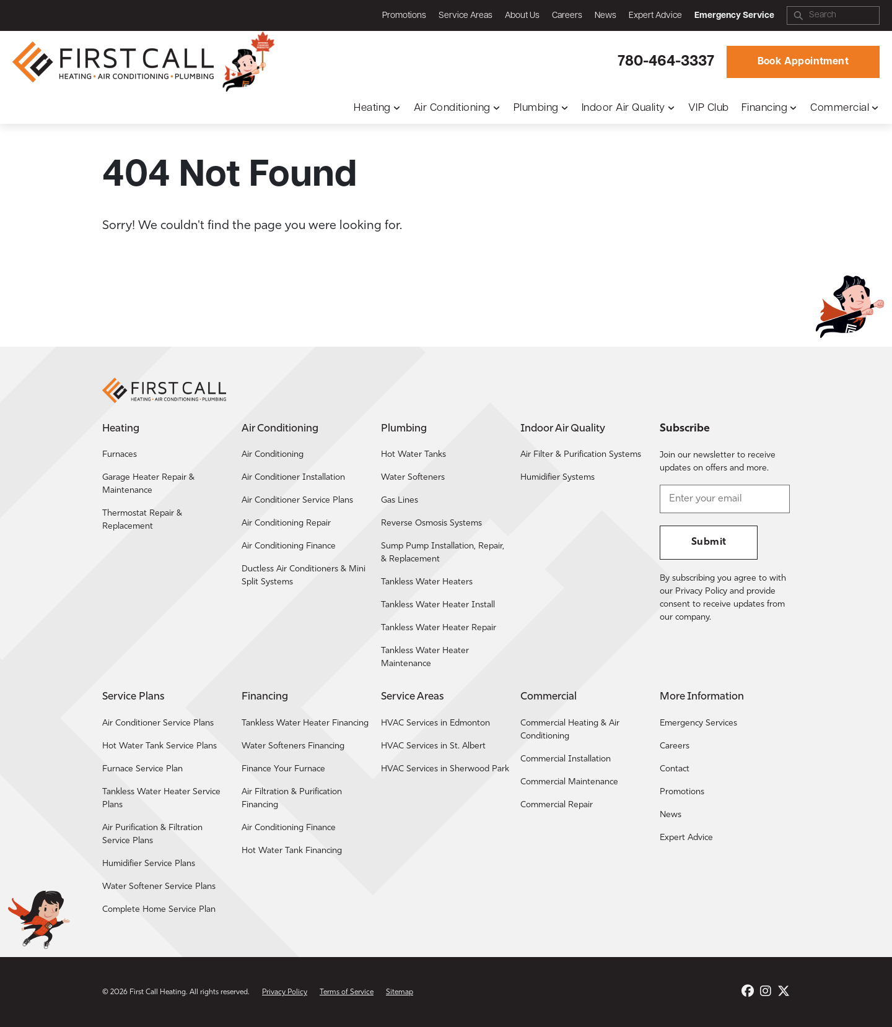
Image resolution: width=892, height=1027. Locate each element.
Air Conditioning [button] (452, 108)
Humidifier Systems (557, 477)
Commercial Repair (556, 805)
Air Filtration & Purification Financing (292, 798)
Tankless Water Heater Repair (438, 628)
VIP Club (708, 108)
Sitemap (399, 992)
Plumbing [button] (536, 108)
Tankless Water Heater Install (438, 605)
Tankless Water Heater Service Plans (161, 798)
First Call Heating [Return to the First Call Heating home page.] (157, 992)
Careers (567, 15)
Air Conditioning (273, 454)
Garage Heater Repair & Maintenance (148, 484)
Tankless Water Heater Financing (305, 723)
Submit (708, 542)
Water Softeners (413, 477)
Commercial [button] (839, 108)
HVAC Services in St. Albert (433, 746)
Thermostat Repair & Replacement (142, 520)
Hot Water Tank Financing (292, 851)
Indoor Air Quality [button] (623, 108)
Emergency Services (698, 723)
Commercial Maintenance (569, 782)
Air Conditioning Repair (286, 523)
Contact (674, 769)
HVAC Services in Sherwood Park (445, 769)
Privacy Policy (284, 992)
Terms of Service (347, 992)
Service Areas (465, 15)
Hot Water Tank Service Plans (159, 746)
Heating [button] (372, 108)
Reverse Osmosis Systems (431, 523)
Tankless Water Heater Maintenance (425, 657)
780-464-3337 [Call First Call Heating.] (666, 61)
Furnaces (119, 454)
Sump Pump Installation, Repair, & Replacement (442, 553)
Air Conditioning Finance (289, 546)
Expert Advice (655, 15)
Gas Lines (399, 500)
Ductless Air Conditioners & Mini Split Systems (303, 576)
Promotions (404, 15)
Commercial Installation (565, 759)
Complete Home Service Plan (159, 909)
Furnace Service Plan (142, 769)
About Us (522, 15)
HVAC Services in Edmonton (435, 723)
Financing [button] (764, 108)
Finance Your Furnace (283, 769)
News (605, 15)
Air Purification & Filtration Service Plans (152, 834)
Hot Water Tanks (413, 454)
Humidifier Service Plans (148, 864)
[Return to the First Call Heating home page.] (114, 62)
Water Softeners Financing (293, 746)
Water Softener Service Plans (159, 886)
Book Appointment (803, 62)
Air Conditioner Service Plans (297, 500)
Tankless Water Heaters (427, 582)
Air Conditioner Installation (293, 477)
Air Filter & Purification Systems (580, 454)
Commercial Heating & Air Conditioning (569, 730)
